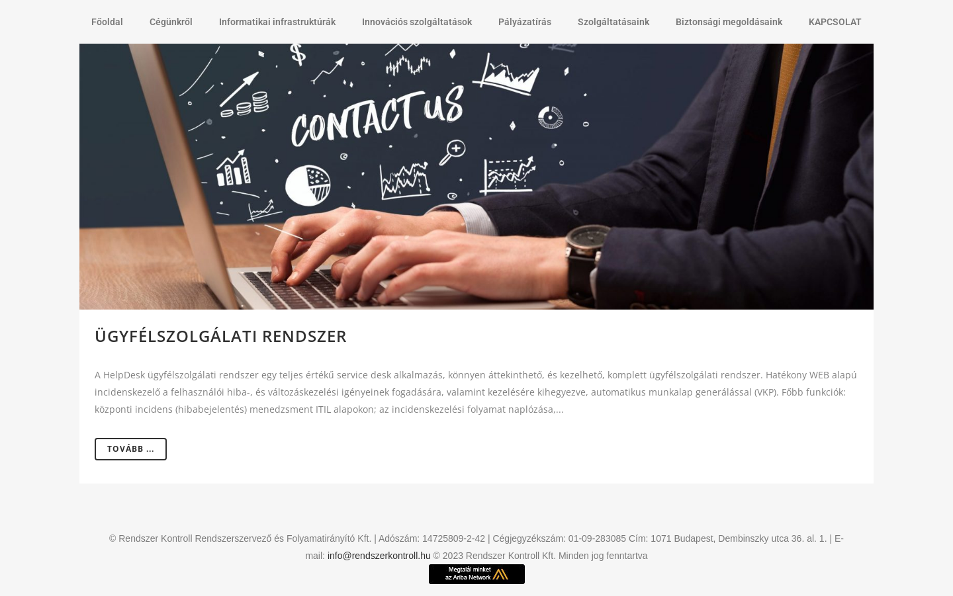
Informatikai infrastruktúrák (277, 22)
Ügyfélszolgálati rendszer (221, 336)
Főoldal (107, 22)
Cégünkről (171, 22)
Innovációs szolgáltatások (417, 22)
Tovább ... (130, 448)
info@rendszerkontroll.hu (379, 555)
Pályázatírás (524, 22)
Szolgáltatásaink (613, 22)
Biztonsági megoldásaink (729, 22)
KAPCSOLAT (835, 22)
